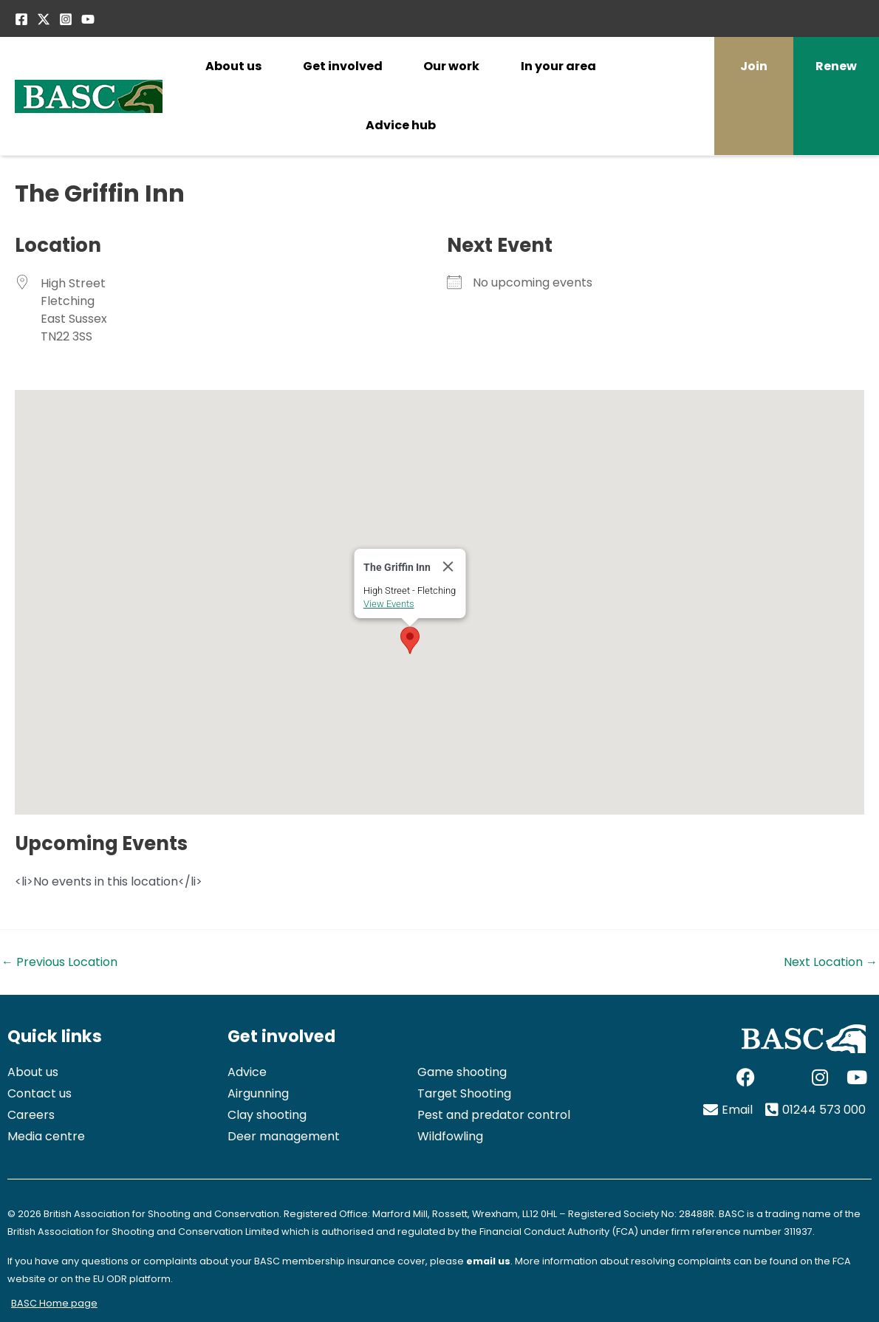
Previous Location (59, 962)
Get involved (343, 66)
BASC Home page (54, 1303)
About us (233, 66)
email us (488, 1261)
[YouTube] (88, 19)
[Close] (458, 550)
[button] (419, 624)
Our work (451, 66)
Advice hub (401, 125)
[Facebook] (21, 19)
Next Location (831, 962)
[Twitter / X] (43, 19)
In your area (558, 66)
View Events (398, 587)
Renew (836, 66)
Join (753, 66)
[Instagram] (65, 19)
